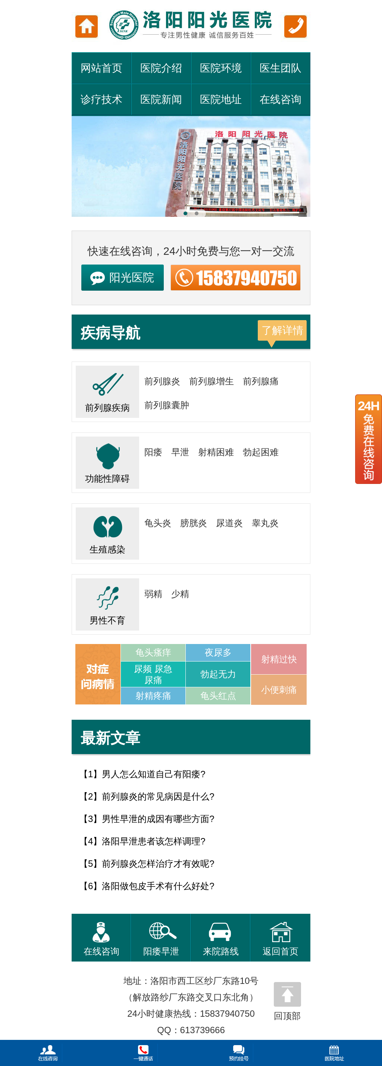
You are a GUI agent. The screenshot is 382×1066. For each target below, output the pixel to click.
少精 (180, 594)
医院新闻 (161, 99)
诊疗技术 (101, 99)
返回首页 (280, 939)
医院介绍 (161, 68)
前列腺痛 (261, 381)
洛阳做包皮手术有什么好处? (158, 886)
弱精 (153, 594)
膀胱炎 (193, 523)
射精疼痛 (153, 696)
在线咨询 (280, 99)
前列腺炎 (162, 381)
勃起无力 (218, 674)
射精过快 (279, 659)
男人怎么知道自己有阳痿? (153, 774)
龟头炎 (157, 523)
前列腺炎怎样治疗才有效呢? (158, 864)
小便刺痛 (279, 690)
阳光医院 (131, 277)
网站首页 (101, 68)
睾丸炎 (265, 523)
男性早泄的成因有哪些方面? (158, 819)
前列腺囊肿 (166, 405)
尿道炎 (229, 523)
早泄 (180, 452)
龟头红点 (218, 696)
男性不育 (107, 601)
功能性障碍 (107, 460)
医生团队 (280, 68)
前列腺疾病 (107, 389)
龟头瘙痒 (153, 652)
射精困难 (216, 452)
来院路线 (221, 939)
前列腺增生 (211, 381)
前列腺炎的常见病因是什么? (158, 796)
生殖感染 (107, 530)
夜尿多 (218, 652)
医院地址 (221, 99)
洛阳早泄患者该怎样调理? (153, 841)
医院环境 (221, 68)
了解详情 (282, 330)
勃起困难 (261, 452)
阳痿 (153, 452)
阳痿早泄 (161, 939)
